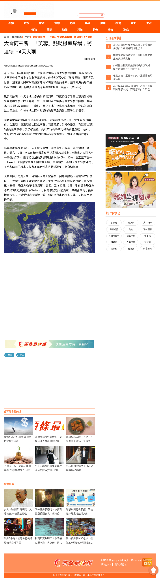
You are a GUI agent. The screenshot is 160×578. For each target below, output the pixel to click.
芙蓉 (10, 355)
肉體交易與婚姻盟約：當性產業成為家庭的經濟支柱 (132, 57)
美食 (110, 29)
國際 (49, 29)
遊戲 (126, 29)
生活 (149, 23)
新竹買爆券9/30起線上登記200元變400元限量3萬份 (79, 542)
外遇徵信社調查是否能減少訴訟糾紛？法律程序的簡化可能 (131, 67)
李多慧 (147, 235)
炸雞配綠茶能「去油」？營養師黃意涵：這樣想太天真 (79, 441)
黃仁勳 (114, 223)
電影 (133, 23)
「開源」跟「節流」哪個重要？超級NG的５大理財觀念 (18, 470)
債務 (34, 29)
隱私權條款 (121, 564)
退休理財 (147, 229)
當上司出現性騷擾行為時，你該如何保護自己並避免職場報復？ (132, 47)
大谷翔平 (147, 222)
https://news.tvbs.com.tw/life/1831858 (35, 66)
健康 (103, 23)
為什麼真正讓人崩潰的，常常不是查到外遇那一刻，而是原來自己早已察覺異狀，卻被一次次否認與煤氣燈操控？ (132, 88)
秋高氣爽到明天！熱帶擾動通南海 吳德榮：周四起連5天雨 (48, 542)
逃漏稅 (114, 248)
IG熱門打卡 (113, 235)
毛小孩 (131, 222)
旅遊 (42, 23)
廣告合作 (106, 564)
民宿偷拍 (147, 248)
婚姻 (26, 23)
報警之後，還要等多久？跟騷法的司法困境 (132, 77)
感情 (11, 23)
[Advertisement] (49, 384)
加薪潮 (147, 242)
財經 (72, 23)
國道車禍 (131, 235)
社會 (118, 23)
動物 (64, 29)
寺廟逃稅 (131, 242)
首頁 (6, 37)
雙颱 (22, 355)
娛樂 (87, 23)
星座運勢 (114, 229)
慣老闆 (114, 242)
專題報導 (17, 37)
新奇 (95, 29)
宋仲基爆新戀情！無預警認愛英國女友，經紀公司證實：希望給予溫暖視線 (48, 513)
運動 (57, 23)
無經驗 (131, 248)
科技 (80, 29)
